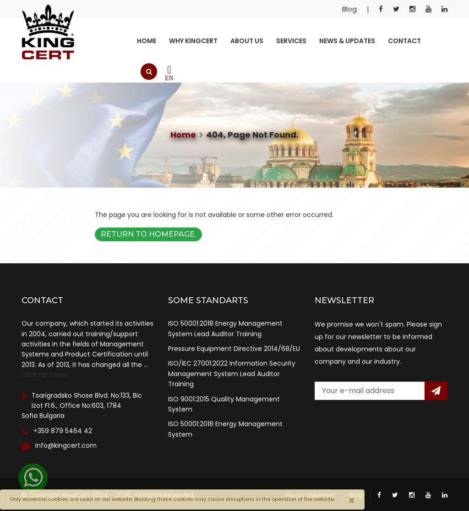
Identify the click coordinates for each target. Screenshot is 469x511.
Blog (349, 9)
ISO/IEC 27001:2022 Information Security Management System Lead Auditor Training (231, 374)
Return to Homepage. (148, 234)
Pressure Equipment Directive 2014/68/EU (234, 348)
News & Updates (347, 40)
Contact (404, 40)
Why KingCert (193, 40)
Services (291, 40)
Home (146, 40)
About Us (246, 40)
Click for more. (45, 374)
